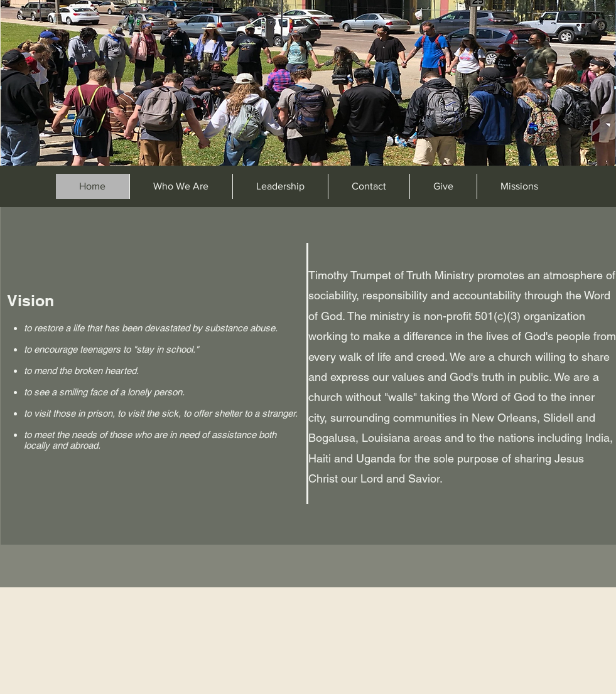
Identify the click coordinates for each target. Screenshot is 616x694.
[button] (519, 186)
